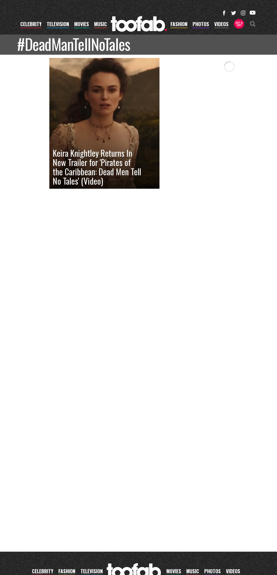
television (58, 25)
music (100, 25)
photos (201, 25)
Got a (239, 24)
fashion (179, 25)
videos (221, 25)
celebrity (31, 25)
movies (81, 25)
